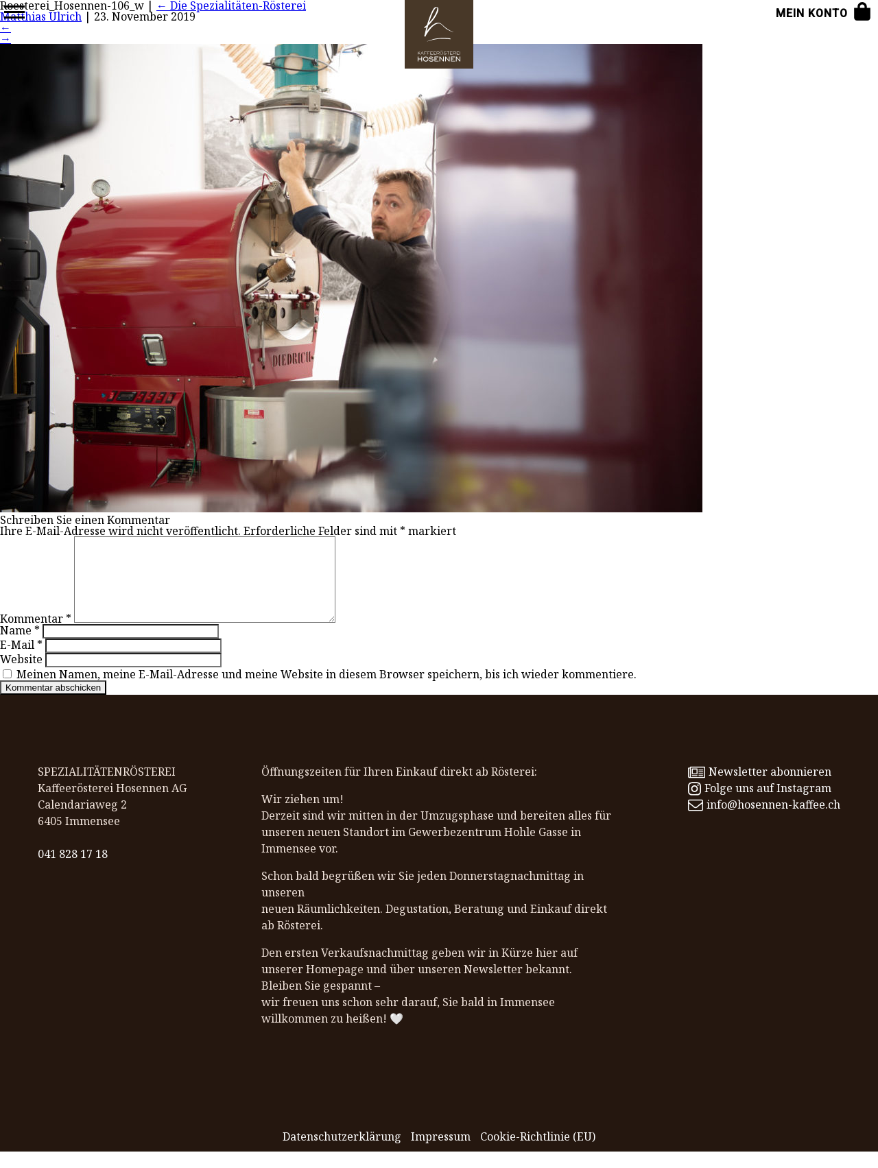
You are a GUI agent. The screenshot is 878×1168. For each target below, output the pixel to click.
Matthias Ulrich (41, 16)
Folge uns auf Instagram (759, 804)
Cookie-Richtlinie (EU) (537, 1152)
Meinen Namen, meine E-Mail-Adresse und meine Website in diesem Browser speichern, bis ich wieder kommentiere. (326, 690)
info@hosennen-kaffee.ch (764, 821)
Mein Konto (812, 13)
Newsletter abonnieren (759, 788)
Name (20, 646)
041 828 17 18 (73, 870)
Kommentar (35, 635)
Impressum (441, 1152)
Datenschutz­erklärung (342, 1152)
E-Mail (21, 661)
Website (21, 675)
